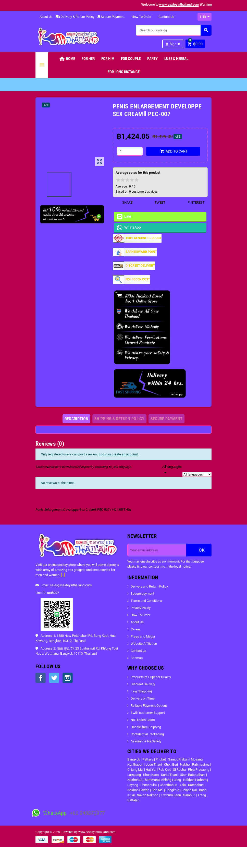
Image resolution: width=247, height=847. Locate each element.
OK (199, 550)
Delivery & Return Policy (75, 17)
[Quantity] (130, 151)
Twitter (54, 678)
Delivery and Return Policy (149, 586)
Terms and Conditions (146, 601)
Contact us (138, 651)
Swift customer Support (148, 713)
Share (124, 202)
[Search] (173, 30)
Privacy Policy (141, 608)
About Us (44, 17)
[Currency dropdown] (204, 17)
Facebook (40, 678)
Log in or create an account (119, 454)
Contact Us (164, 17)
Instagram (68, 678)
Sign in (172, 44)
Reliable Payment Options (149, 705)
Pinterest (193, 202)
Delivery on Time (143, 698)
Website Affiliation (144, 643)
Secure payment (142, 593)
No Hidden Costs (143, 720)
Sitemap (137, 658)
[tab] (77, 418)
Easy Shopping (141, 691)
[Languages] (172, 470)
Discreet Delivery (143, 684)
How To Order (139, 17)
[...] (63, 575)
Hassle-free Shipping (146, 727)
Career (135, 629)
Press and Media (143, 636)
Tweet (156, 202)
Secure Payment (111, 17)
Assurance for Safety (146, 741)
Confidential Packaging (147, 734)
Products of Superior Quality (151, 677)
